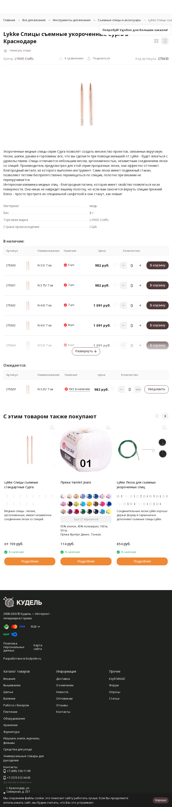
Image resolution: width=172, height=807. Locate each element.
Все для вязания (33, 20)
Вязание (9, 679)
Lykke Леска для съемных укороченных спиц (136, 484)
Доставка (63, 679)
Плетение (10, 712)
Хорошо (160, 800)
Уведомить (156, 389)
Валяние (9, 698)
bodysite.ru (33, 658)
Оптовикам (64, 698)
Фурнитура (11, 732)
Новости (62, 692)
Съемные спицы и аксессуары (119, 20)
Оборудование (14, 718)
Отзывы (62, 705)
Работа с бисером (16, 705)
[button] (156, 416)
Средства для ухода (17, 749)
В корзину (157, 265)
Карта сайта (38, 647)
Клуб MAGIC (117, 679)
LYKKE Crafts (24, 58)
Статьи (114, 698)
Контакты (63, 712)
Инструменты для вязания (71, 20)
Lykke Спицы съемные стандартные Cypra (21, 484)
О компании (64, 685)
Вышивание (12, 685)
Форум (114, 685)
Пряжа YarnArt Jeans (75, 482)
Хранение (10, 725)
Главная (9, 20)
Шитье (8, 692)
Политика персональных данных (13, 646)
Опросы (114, 692)
